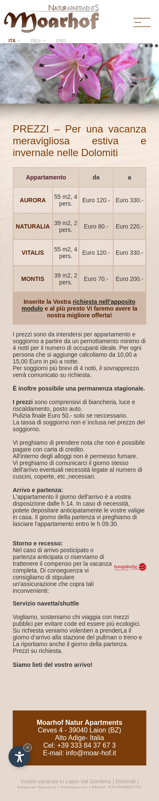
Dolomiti (126, 781)
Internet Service (36, 787)
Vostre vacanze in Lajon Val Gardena (66, 781)
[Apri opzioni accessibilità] (19, 756)
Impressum (73, 787)
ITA (12, 40)
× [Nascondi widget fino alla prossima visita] (27, 747)
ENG (61, 40)
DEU (36, 40)
